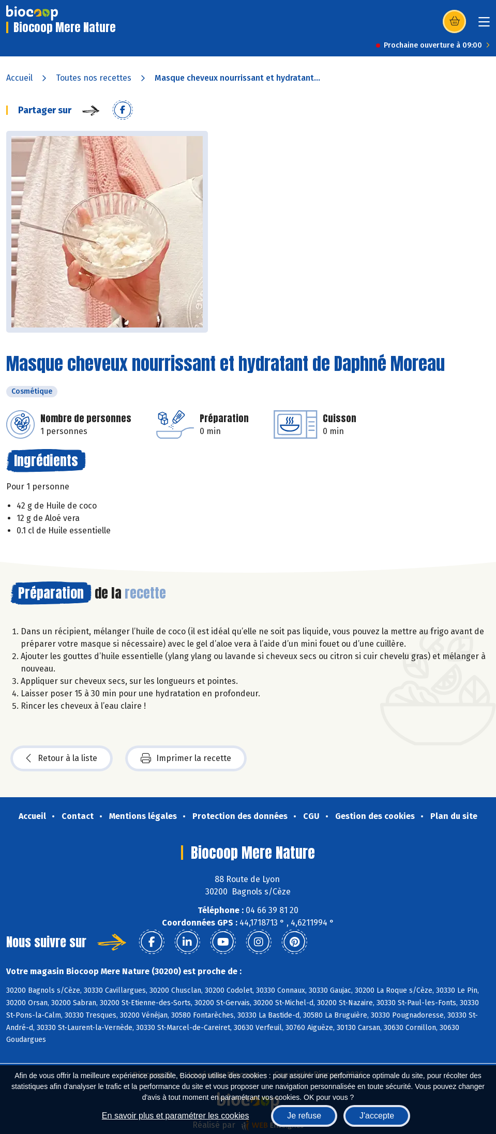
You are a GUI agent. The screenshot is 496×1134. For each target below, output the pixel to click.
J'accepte (376, 1115)
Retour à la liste (61, 758)
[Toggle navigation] (484, 25)
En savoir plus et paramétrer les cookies (175, 1115)
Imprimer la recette (186, 758)
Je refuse (304, 1115)
